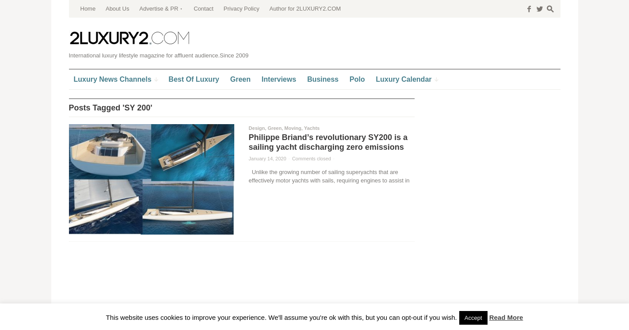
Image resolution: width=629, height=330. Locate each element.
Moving (292, 128)
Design (257, 128)
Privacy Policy (241, 8)
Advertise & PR (158, 8)
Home (88, 8)
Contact (203, 8)
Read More (506, 317)
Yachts (312, 128)
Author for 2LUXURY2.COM (305, 8)
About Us (117, 8)
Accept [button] (473, 318)
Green (274, 128)
